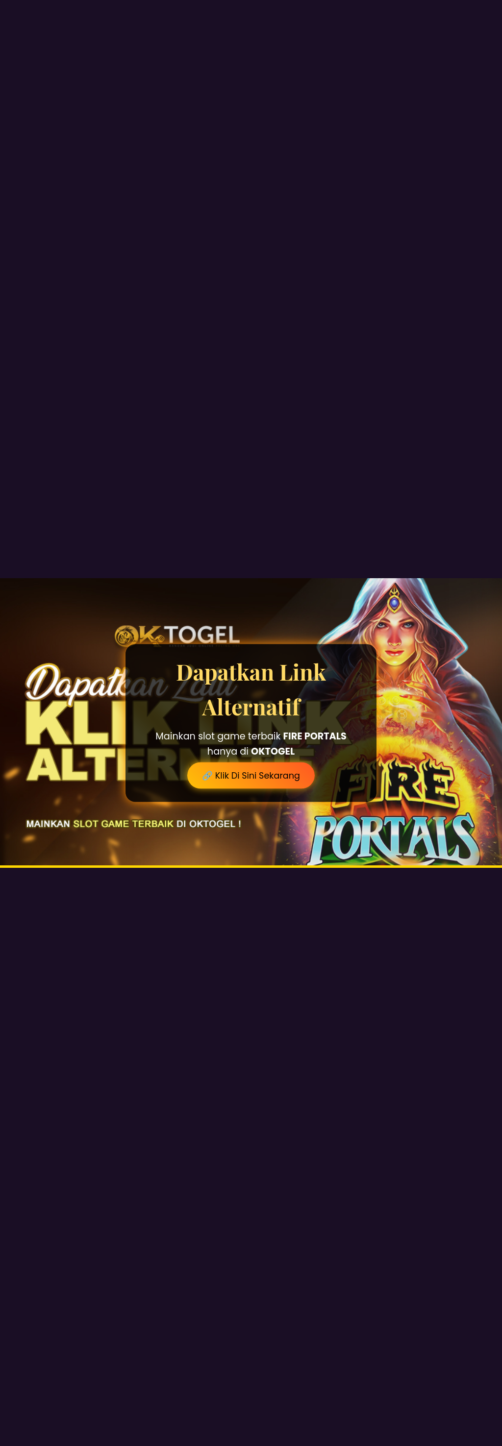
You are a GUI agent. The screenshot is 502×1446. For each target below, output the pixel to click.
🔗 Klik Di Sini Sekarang (251, 776)
